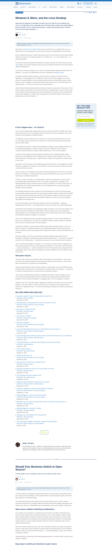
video (16, 65)
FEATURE (19, 298)
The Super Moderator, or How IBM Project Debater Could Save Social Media (38, 342)
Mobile (67, 7)
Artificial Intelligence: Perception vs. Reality (29, 408)
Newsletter (88, 3)
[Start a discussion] (87, 12)
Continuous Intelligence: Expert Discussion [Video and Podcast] (35, 388)
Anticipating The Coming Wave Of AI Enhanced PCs (31, 415)
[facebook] (78, 3)
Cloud (49, 7)
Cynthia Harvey (30, 351)
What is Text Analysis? (23, 322)
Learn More (28, 45)
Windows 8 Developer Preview (33, 49)
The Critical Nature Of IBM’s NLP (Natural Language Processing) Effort (37, 421)
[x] (81, 3)
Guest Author (40, 304)
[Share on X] (91, 12)
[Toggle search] (96, 3)
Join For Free (86, 120)
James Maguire (40, 390)
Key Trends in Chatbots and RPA (26, 309)
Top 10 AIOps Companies (24, 316)
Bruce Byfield (20, 35)
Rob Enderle (29, 298)
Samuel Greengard (31, 318)
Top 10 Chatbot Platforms (24, 349)
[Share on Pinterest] (93, 12)
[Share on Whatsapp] (96, 12)
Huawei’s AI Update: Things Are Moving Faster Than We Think (34, 296)
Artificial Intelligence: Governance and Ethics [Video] (31, 395)
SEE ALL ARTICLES (44, 432)
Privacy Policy (91, 126)
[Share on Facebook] (89, 12)
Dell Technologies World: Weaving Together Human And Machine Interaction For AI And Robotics (44, 335)
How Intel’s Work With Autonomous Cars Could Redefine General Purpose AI (38, 329)
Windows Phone (59, 72)
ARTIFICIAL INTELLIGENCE (25, 304)
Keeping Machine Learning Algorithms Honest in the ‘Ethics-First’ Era (36, 302)
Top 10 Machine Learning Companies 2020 (29, 375)
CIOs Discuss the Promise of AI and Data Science (31, 362)
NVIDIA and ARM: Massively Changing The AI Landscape (33, 382)
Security (85, 7)
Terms (85, 126)
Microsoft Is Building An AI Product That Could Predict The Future (35, 368)
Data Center (37, 7)
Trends (20, 7)
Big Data (28, 7)
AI (44, 7)
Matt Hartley (20, 479)
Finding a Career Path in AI (24, 355)
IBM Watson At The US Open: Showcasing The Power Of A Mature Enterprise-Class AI (41, 401)
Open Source (75, 7)
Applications (58, 7)
